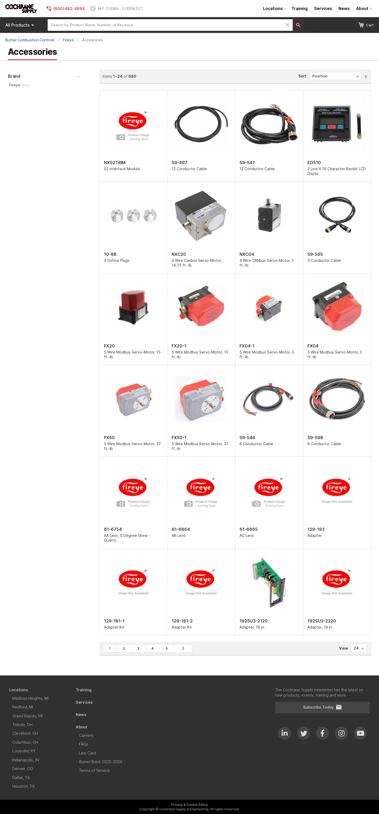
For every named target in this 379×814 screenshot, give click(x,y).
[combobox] (170, 25)
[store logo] (21, 8)
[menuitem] (274, 8)
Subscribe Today (322, 707)
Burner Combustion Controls (29, 40)
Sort (302, 76)
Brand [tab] (14, 76)
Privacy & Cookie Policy (189, 805)
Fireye (68, 40)
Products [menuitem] (20, 25)
